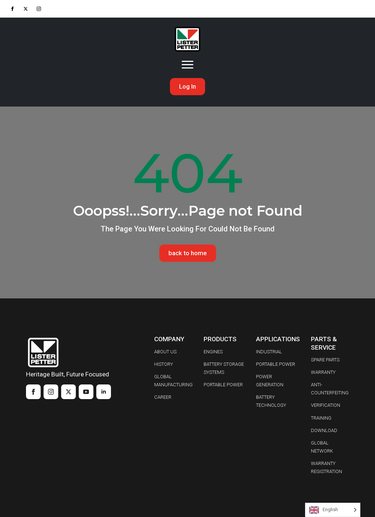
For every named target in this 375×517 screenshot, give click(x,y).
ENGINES (213, 351)
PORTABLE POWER (223, 385)
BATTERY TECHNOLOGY (271, 401)
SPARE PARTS (325, 359)
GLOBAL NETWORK (322, 447)
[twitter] (26, 9)
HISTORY (163, 364)
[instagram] (39, 9)
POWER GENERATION (269, 380)
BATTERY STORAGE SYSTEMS (224, 368)
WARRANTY (323, 372)
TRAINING (321, 418)
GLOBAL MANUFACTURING (173, 380)
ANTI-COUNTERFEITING (330, 389)
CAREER (162, 397)
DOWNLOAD (324, 430)
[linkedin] (103, 391)
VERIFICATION (325, 405)
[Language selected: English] (332, 510)
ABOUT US (165, 351)
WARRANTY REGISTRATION (326, 468)
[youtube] (86, 391)
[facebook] (12, 9)
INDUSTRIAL (269, 351)
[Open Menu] (187, 65)
